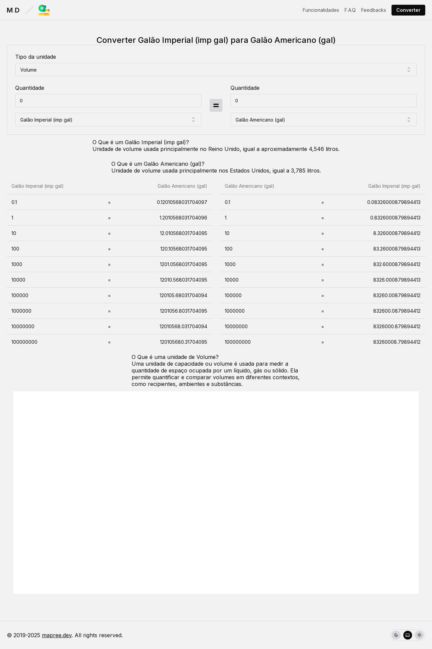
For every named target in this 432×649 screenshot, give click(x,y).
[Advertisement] (216, 492)
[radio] (396, 635)
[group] (407, 635)
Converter (408, 10)
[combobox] (216, 69)
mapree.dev (57, 635)
